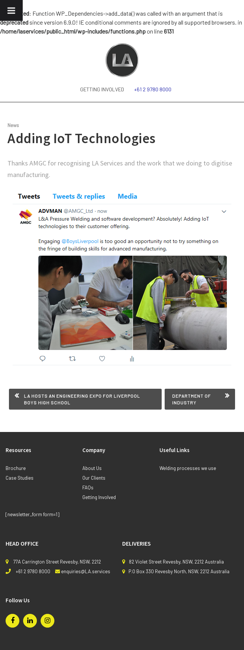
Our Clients (93, 478)
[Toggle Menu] (11, 10)
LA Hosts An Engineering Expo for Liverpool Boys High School (82, 399)
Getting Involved (102, 89)
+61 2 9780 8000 (152, 89)
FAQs (88, 487)
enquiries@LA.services (85, 571)
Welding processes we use (187, 468)
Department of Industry (191, 399)
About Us (92, 468)
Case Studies (20, 478)
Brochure (16, 468)
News (13, 125)
